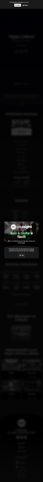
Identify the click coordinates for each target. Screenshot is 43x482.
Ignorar (25, 5)
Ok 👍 (21, 255)
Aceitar (17, 5)
